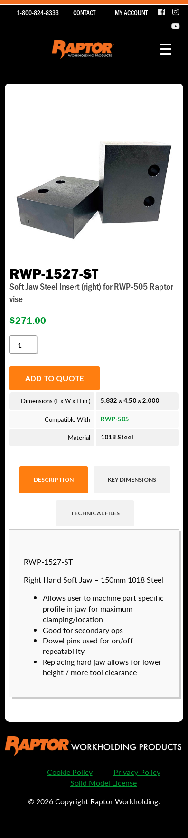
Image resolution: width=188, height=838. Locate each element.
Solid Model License (103, 782)
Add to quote (54, 377)
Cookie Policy (70, 771)
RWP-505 (115, 419)
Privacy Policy (136, 771)
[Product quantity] (23, 344)
